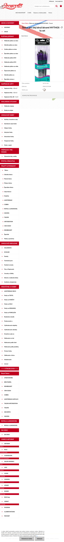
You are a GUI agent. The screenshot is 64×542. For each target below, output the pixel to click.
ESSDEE (6, 491)
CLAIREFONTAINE (9, 511)
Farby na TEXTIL (8, 295)
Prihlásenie (51, 1)
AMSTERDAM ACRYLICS (11, 399)
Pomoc (50, 12)
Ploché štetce (8, 179)
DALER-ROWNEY (9, 461)
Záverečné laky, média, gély (10, 157)
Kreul (5, 449)
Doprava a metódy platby (39, 12)
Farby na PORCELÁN (10, 312)
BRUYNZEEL (7, 382)
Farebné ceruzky (8, 265)
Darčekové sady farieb (10, 123)
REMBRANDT (8, 230)
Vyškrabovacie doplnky (10, 325)
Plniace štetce (8, 183)
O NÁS (29, 12)
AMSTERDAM (8, 200)
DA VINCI (7, 434)
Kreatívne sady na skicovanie (9, 334)
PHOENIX (7, 507)
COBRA (6, 204)
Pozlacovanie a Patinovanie (8, 321)
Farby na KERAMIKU (10, 308)
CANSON (7, 479)
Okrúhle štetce (8, 174)
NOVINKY (7, 27)
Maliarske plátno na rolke (11, 66)
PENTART (7, 516)
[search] (56, 6)
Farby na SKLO (8, 304)
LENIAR (6, 485)
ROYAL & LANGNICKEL (11, 208)
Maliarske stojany (9, 106)
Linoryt (6, 364)
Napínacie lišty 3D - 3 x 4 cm (11, 97)
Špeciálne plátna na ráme (11, 53)
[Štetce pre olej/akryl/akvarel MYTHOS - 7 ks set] (42, 39)
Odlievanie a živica (9, 355)
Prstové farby (8, 351)
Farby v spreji (8, 145)
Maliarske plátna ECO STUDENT (10, 58)
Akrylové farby (8, 132)
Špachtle (6, 234)
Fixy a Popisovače (9, 269)
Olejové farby (8, 128)
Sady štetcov (7, 191)
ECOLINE (7, 252)
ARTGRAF (7, 443)
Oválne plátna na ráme (10, 49)
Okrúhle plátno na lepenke (9, 75)
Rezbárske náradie (9, 317)
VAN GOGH (7, 226)
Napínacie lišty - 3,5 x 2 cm (10, 93)
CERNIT (6, 501)
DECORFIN (7, 412)
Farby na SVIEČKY (9, 299)
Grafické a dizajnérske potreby (10, 282)
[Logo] (11, 6)
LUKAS (6, 473)
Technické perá (8, 260)
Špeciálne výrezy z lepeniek (9, 79)
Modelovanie (8, 359)
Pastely (6, 256)
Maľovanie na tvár (9, 338)
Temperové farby (9, 141)
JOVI (5, 467)
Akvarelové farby (9, 136)
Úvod (23, 23)
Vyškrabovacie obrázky (10, 329)
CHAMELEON (8, 455)
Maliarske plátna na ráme (11, 40)
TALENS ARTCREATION (11, 403)
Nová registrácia (59, 1)
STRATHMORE (8, 377)
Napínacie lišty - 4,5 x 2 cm (10, 89)
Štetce (6, 170)
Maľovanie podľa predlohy (11, 346)
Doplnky (6, 196)
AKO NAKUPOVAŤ (20, 12)
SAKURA (6, 213)
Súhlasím (39, 538)
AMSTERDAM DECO (10, 291)
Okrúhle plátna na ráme (10, 45)
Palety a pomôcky (9, 238)
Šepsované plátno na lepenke (10, 71)
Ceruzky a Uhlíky (9, 273)
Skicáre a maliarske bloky (11, 277)
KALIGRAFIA (8, 248)
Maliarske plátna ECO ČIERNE (10, 62)
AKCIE (6, 31)
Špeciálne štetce (8, 187)
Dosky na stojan (8, 110)
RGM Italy (7, 497)
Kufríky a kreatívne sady (11, 119)
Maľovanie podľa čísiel (10, 342)
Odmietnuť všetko (26, 538)
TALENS (6, 217)
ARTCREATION (8, 221)
